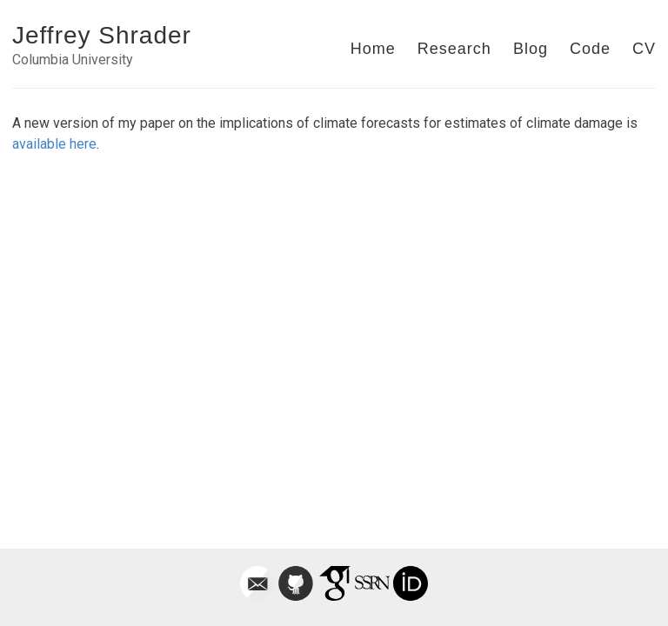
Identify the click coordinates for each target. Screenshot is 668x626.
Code (590, 48)
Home (373, 48)
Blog (530, 48)
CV (644, 48)
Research (454, 48)
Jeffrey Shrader (101, 35)
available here (54, 144)
